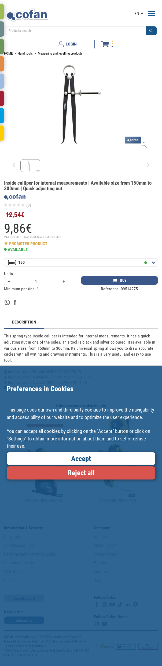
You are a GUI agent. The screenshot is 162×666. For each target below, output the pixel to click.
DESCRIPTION (24, 322)
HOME (8, 53)
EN (138, 13)
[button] (151, 30)
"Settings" (17, 439)
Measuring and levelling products (60, 53)
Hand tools (25, 53)
